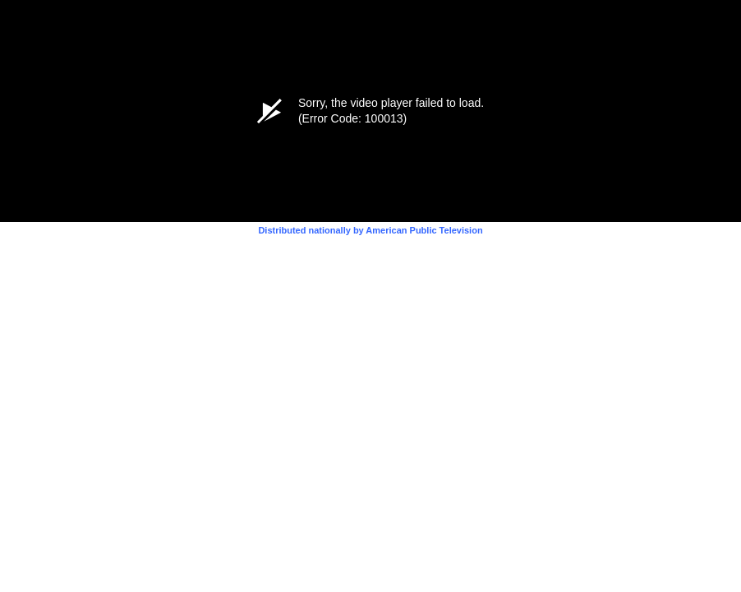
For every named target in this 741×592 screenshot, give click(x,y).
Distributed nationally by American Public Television (370, 230)
